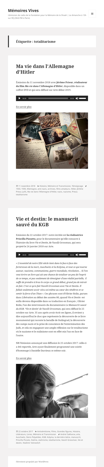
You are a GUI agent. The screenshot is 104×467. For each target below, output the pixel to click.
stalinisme (43, 440)
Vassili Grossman (69, 440)
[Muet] (77, 98)
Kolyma (50, 437)
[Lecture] (19, 98)
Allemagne (32, 189)
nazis (59, 191)
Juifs (24, 191)
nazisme (67, 191)
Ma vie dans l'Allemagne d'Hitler (41, 191)
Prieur (74, 191)
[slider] (48, 98)
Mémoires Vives (23, 10)
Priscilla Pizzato (23, 440)
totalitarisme (21, 194)
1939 (23, 189)
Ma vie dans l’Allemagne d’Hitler (45, 69)
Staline (34, 440)
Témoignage (77, 186)
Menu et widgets (92, 17)
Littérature (21, 434)
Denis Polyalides (33, 437)
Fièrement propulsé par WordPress (32, 461)
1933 (18, 189)
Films (53, 431)
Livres (29, 434)
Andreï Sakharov (67, 434)
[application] (52, 98)
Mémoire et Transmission (59, 186)
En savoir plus (24, 106)
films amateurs (63, 189)
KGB (44, 437)
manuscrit (75, 437)
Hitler (73, 189)
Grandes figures (64, 431)
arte (78, 434)
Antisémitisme (43, 431)
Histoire (43, 186)
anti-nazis (42, 189)
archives (51, 189)
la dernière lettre (62, 437)
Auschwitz (20, 437)
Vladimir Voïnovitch (31, 442)
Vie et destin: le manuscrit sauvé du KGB (47, 222)
